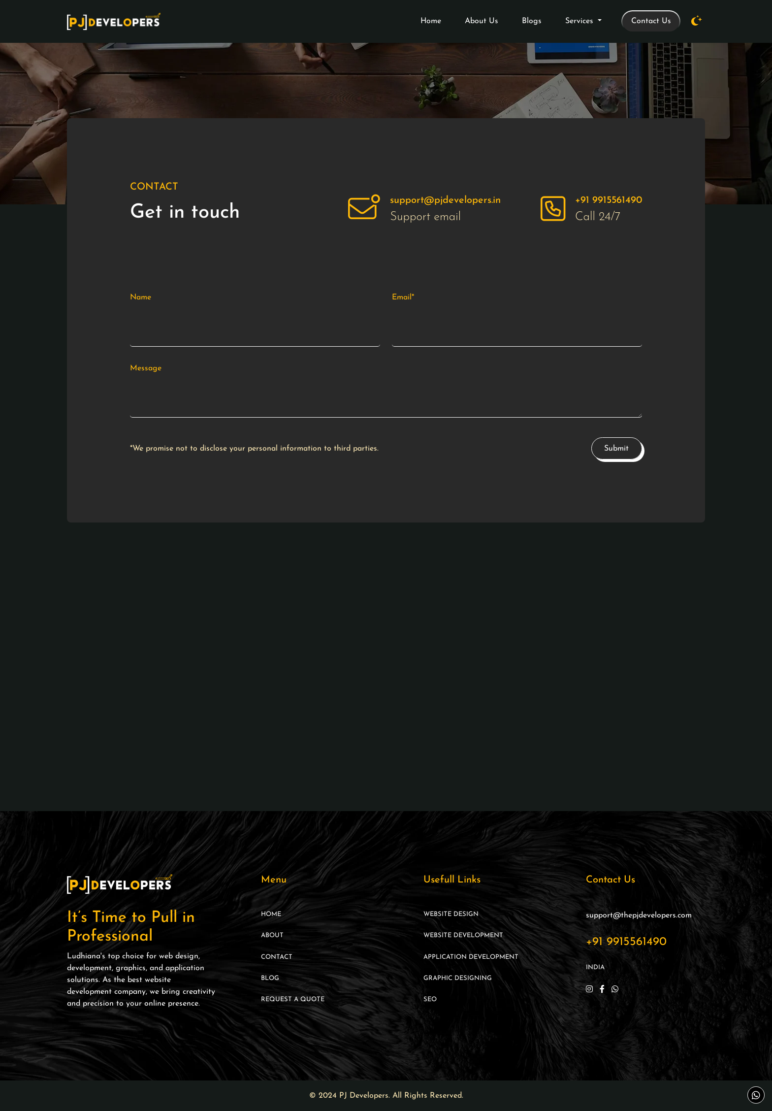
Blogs (532, 21)
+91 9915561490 (626, 942)
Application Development (470, 957)
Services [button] (580, 21)
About (272, 935)
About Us (481, 21)
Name (140, 297)
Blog (270, 978)
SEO (430, 999)
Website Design (451, 914)
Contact (276, 957)
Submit (616, 449)
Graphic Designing (457, 978)
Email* (403, 297)
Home (430, 21)
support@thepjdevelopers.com (639, 915)
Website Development (463, 935)
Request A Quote (292, 999)
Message (145, 368)
